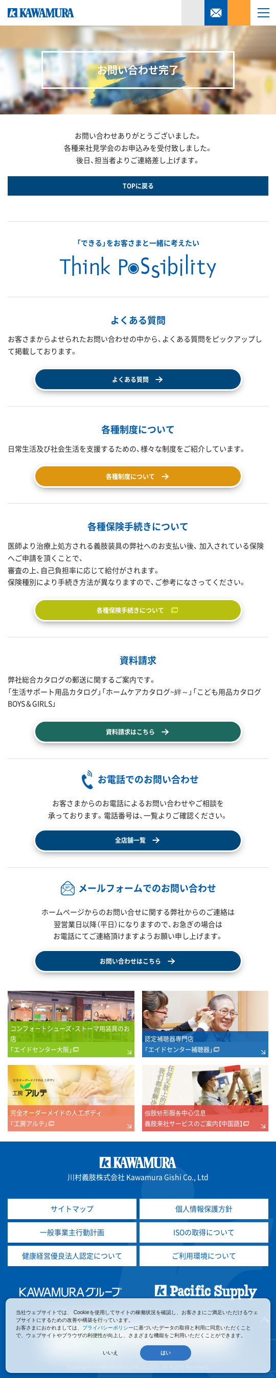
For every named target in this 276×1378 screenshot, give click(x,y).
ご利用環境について (204, 1255)
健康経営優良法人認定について (72, 1255)
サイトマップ (72, 1208)
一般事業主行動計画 (72, 1232)
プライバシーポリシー (107, 1328)
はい (165, 1353)
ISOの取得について (204, 1232)
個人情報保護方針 (204, 1208)
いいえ (110, 1353)
